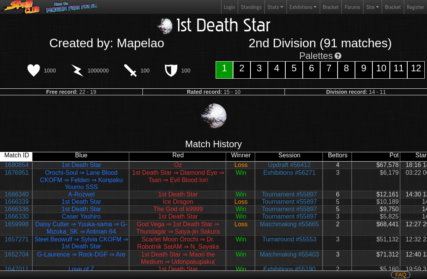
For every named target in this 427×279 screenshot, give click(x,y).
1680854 (17, 165)
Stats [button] (273, 6)
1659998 (17, 224)
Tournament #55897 (289, 194)
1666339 (17, 201)
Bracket (331, 6)
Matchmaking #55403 (289, 254)
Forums (352, 6)
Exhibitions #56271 (289, 172)
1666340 (17, 194)
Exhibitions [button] (301, 6)
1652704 (17, 254)
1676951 (17, 172)
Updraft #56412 (289, 165)
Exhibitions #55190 (289, 269)
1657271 (17, 239)
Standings (250, 8)
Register (415, 6)
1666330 (17, 216)
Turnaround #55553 (289, 239)
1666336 (17, 209)
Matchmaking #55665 (289, 224)
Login (229, 6)
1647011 (17, 269)
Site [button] (370, 6)
